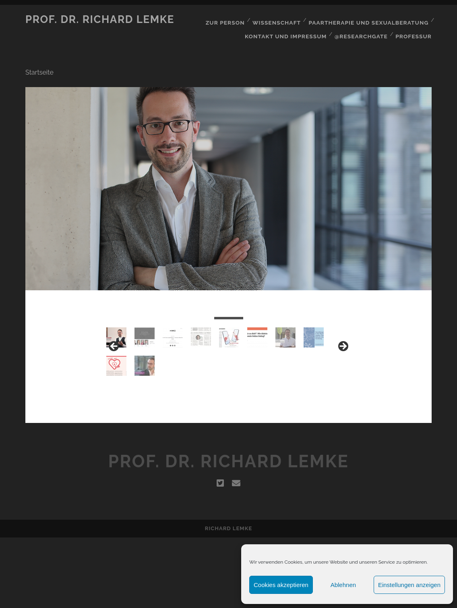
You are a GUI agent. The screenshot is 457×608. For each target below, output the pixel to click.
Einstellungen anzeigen (409, 584)
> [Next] (343, 377)
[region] (228, 380)
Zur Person (229, 20)
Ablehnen (343, 584)
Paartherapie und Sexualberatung (371, 20)
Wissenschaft (281, 20)
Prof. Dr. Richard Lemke (99, 19)
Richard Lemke (228, 599)
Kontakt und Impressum (289, 30)
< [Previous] (114, 377)
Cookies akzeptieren (281, 584)
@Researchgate (362, 30)
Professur (414, 30)
